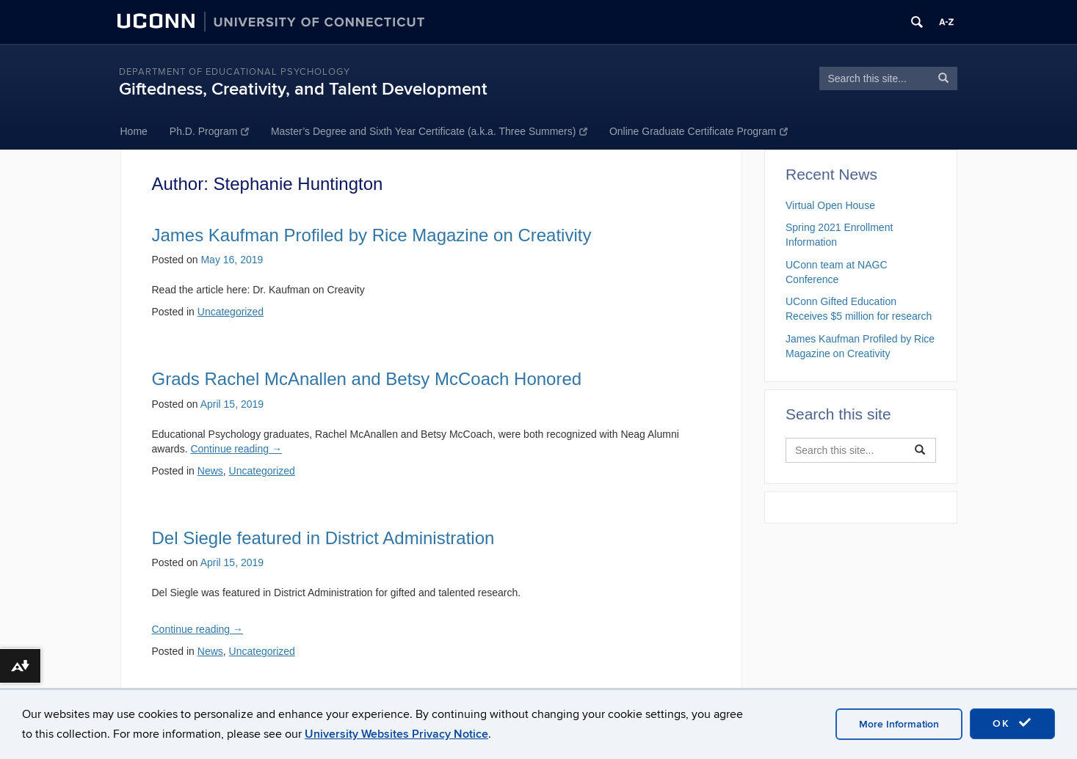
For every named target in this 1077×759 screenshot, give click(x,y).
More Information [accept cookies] (899, 724)
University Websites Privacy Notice (396, 734)
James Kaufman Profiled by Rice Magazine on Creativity (372, 235)
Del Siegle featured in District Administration (323, 538)
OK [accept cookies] (1012, 723)
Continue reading (236, 449)
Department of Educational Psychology (234, 72)
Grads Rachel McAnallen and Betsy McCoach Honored (367, 379)
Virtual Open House (830, 205)
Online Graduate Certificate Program (698, 131)
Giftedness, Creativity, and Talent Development (303, 89)
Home (134, 131)
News (210, 471)
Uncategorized (230, 312)
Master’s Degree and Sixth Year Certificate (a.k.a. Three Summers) (429, 131)
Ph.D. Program (209, 131)
